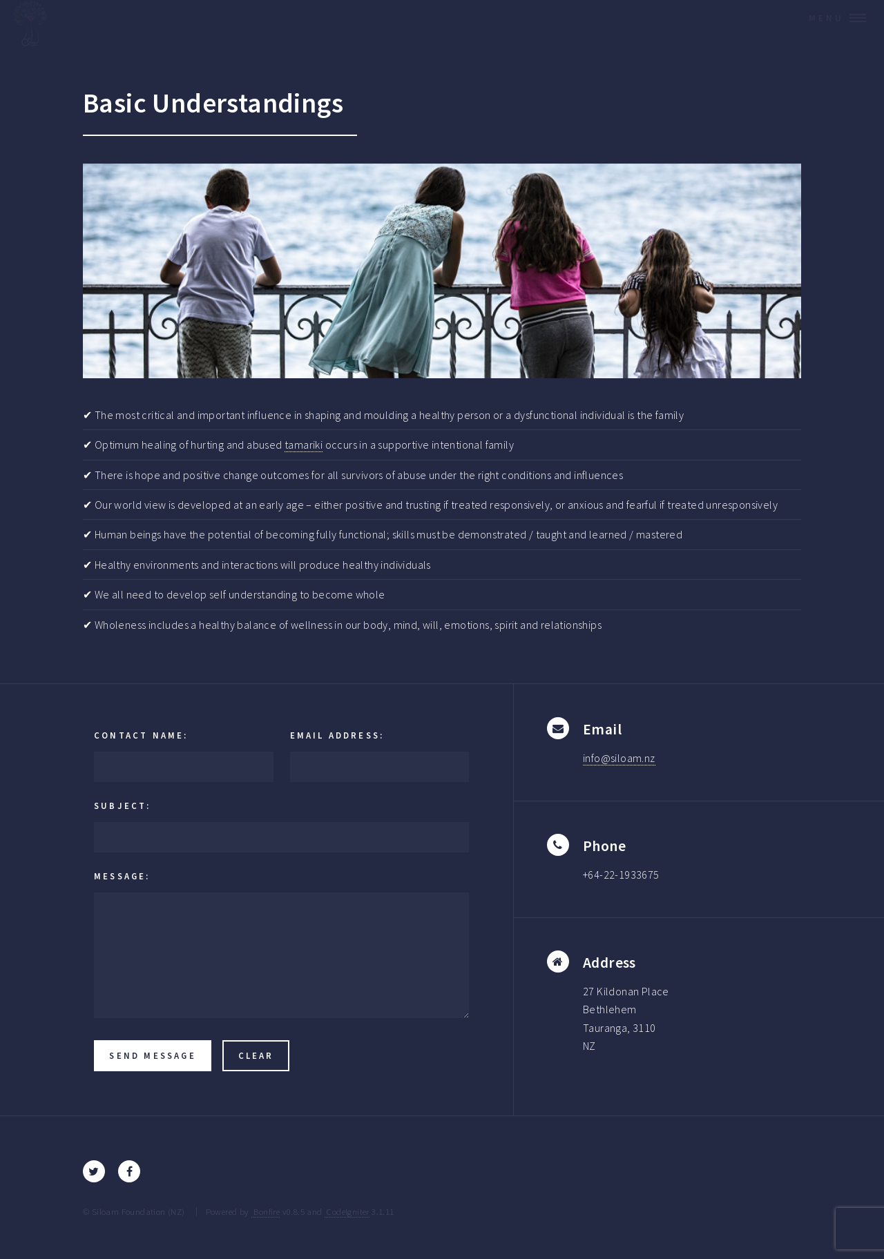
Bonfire (265, 1211)
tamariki (304, 444)
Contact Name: (141, 735)
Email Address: (337, 735)
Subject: (122, 805)
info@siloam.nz (619, 758)
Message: (122, 875)
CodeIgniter (347, 1211)
